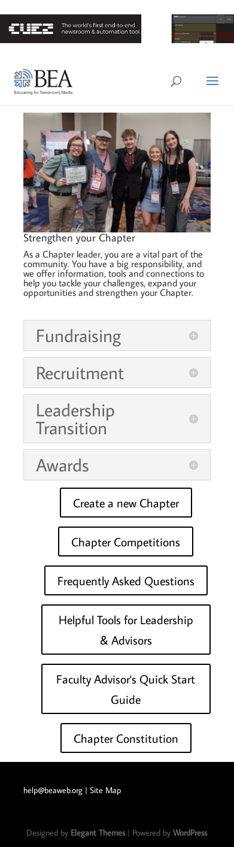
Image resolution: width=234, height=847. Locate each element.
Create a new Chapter (126, 502)
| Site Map (103, 790)
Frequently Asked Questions (126, 580)
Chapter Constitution (126, 738)
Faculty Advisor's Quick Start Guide (125, 689)
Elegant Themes (98, 832)
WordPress (190, 832)
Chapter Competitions (125, 541)
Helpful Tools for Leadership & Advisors (126, 630)
